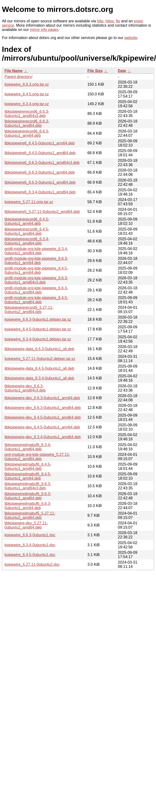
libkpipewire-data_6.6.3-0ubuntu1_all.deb (39, 349)
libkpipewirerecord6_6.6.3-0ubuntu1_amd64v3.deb (27, 113)
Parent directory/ (18, 77)
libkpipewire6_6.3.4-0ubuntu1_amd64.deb (40, 192)
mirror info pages (44, 30)
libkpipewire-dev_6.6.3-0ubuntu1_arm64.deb (42, 398)
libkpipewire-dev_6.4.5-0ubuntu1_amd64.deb (43, 417)
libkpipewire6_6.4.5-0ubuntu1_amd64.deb (40, 153)
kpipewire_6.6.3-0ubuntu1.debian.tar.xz (38, 319)
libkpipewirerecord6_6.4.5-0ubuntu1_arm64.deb (27, 221)
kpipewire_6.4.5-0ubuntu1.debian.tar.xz (38, 329)
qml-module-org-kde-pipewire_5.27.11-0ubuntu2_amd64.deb (37, 457)
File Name (14, 71)
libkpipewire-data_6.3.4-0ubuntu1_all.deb (39, 378)
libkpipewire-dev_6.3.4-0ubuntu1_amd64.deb (43, 437)
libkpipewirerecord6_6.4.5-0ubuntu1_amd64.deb (27, 231)
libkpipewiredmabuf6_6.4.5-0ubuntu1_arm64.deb (28, 476)
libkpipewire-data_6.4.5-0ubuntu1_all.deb (39, 368)
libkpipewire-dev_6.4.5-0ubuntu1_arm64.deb (42, 427)
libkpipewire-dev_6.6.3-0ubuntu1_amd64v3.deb (25, 388)
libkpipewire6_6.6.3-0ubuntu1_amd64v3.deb (42, 163)
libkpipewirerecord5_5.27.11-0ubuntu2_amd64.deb (29, 309)
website (130, 38)
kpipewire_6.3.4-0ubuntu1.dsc (30, 545)
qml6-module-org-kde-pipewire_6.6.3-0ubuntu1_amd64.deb (36, 290)
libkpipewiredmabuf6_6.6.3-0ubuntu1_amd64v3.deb (28, 486)
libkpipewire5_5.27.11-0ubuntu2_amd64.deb (42, 212)
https (110, 21)
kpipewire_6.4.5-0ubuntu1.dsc (30, 555)
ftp (118, 21)
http (100, 21)
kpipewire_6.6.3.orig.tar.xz (27, 84)
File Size (95, 71)
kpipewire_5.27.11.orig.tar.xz (29, 202)
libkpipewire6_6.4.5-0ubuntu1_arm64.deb (40, 143)
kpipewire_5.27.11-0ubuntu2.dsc (32, 564)
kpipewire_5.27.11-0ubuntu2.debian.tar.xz (40, 359)
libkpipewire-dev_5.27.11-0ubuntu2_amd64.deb (26, 525)
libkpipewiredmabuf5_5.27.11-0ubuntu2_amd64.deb (30, 515)
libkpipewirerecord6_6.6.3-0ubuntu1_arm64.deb (27, 133)
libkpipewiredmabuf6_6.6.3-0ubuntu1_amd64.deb (28, 496)
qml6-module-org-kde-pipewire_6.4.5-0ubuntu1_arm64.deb (36, 270)
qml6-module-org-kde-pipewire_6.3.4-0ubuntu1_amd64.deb (36, 251)
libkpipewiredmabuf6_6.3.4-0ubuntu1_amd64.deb (28, 447)
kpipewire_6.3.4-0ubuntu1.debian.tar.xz (38, 339)
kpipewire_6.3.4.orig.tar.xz (27, 104)
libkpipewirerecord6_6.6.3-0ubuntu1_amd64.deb (27, 123)
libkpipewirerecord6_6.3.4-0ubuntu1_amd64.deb (27, 241)
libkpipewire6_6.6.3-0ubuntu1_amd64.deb (40, 182)
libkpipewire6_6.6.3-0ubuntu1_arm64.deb (40, 172)
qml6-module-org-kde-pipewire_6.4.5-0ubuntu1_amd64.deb (36, 300)
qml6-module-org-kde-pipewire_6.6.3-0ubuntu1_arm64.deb (36, 260)
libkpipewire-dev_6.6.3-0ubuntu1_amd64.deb (43, 408)
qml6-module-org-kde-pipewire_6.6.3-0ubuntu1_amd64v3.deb (36, 280)
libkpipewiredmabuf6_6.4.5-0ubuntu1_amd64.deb (28, 466)
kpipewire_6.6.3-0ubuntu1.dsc (30, 535)
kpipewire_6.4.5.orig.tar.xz (27, 94)
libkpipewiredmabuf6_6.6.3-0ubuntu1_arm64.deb (28, 506)
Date (122, 71)
